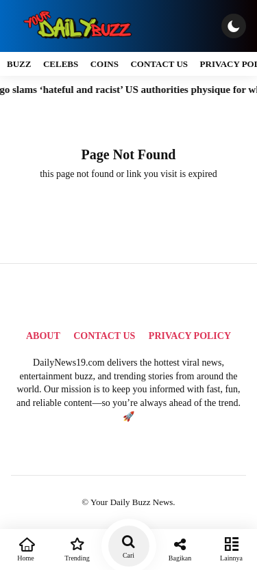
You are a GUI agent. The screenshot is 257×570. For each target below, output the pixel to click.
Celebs (60, 64)
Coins (104, 64)
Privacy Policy (190, 336)
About (43, 336)
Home (25, 548)
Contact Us (159, 64)
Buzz (19, 64)
